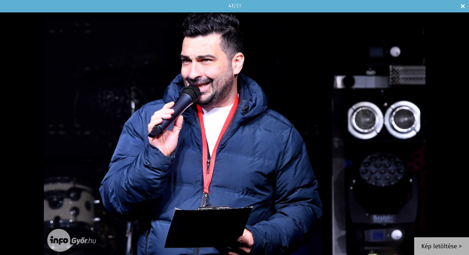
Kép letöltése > (441, 246)
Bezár (463, 6)
